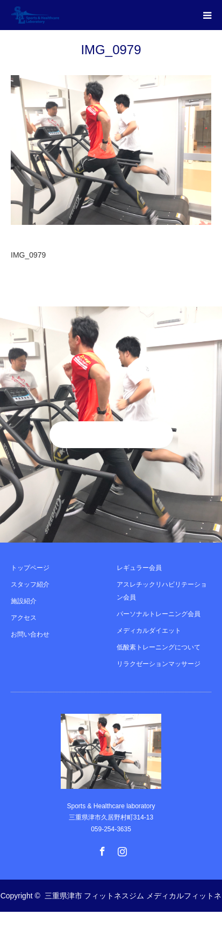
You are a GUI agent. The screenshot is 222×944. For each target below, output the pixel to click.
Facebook (101, 849)
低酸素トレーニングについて (158, 647)
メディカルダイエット (149, 630)
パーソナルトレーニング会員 (158, 614)
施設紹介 (24, 601)
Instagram (121, 849)
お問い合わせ (30, 634)
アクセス (24, 617)
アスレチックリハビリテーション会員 (162, 591)
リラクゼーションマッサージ (158, 664)
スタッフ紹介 (30, 584)
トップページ (30, 568)
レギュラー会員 (139, 568)
